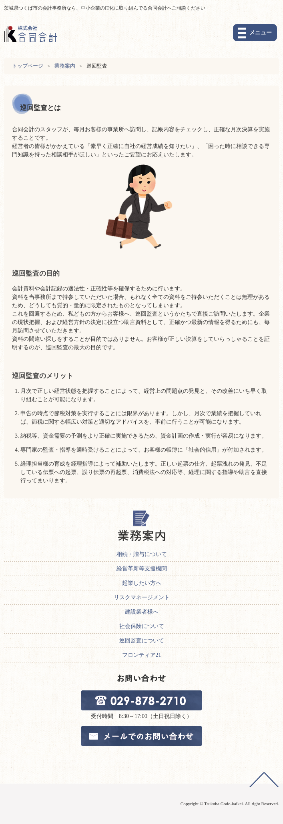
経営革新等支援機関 (141, 569)
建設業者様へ (142, 612)
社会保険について (141, 626)
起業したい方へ (141, 583)
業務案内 (64, 66)
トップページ (27, 66)
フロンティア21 (141, 655)
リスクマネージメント (142, 597)
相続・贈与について (141, 554)
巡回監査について (141, 641)
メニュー (260, 33)
